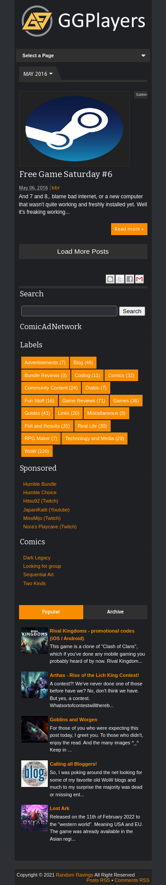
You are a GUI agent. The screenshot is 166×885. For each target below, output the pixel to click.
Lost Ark (59, 808)
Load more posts (82, 251)
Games (143, 94)
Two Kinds (34, 583)
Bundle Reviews (42, 375)
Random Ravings (74, 874)
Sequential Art (38, 574)
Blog (78, 362)
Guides (32, 413)
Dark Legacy (37, 557)
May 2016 (35, 74)
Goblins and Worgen (73, 719)
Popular (51, 612)
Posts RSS (98, 880)
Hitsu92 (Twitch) (40, 500)
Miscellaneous (102, 413)
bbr (56, 188)
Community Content (46, 387)
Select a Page (38, 55)
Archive (115, 612)
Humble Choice (40, 492)
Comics (116, 375)
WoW (31, 451)
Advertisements (41, 362)
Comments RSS (132, 880)
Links (63, 413)
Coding (82, 375)
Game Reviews (79, 400)
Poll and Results (42, 426)
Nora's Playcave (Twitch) (50, 526)
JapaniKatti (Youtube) (46, 509)
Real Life (87, 426)
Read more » (129, 229)
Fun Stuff (34, 400)
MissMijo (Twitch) (42, 518)
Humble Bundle (40, 484)
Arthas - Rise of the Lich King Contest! (94, 675)
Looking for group (42, 566)
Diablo (92, 387)
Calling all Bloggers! (73, 764)
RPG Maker (37, 438)
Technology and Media (89, 438)
